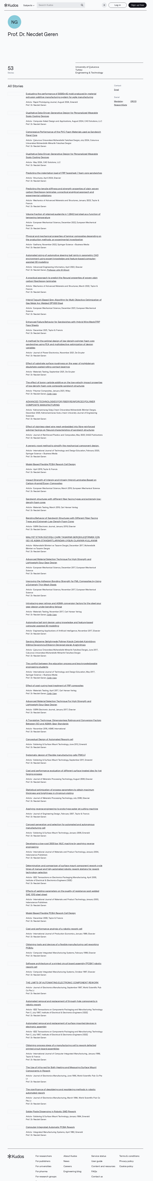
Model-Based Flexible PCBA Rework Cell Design (51, 461)
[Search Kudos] (61, 4)
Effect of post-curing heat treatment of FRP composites (54, 683)
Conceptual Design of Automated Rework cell (49, 736)
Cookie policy (126, 1163)
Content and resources (103, 1163)
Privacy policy (126, 1158)
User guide (96, 1158)
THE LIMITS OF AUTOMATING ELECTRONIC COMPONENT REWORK (62, 980)
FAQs (94, 1168)
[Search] (85, 4)
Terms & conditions (129, 1153)
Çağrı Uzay (52, 391)
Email (116, 87)
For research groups (46, 1174)
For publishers (43, 1158)
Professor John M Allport (58, 267)
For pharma (41, 1168)
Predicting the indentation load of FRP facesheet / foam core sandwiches (64, 170)
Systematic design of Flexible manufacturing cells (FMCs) (56, 752)
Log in (114, 4)
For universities (43, 1163)
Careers (68, 1163)
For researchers (44, 1153)
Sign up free (134, 4)
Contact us (97, 1174)
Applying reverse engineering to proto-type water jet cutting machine (62, 806)
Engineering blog (72, 1168)
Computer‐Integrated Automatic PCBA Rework (50, 1124)
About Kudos (70, 1153)
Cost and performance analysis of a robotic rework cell (54, 926)
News (66, 1158)
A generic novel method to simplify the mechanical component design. (62, 443)
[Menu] (100, 4)
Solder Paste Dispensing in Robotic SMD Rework (51, 1109)
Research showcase (46, 1179)
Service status (98, 1153)
